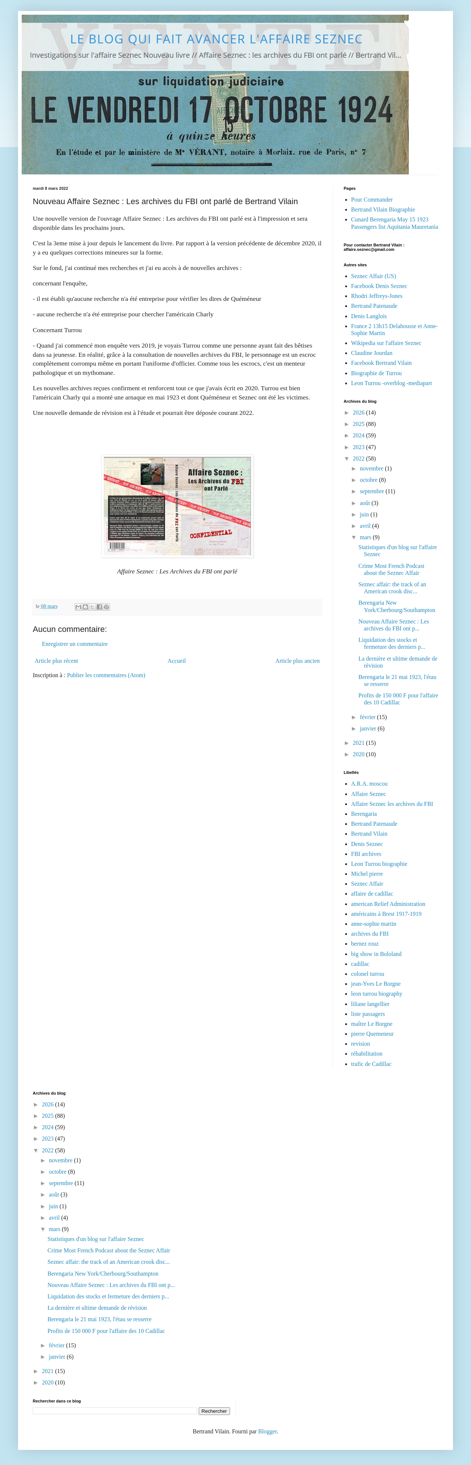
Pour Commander (372, 199)
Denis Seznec (367, 844)
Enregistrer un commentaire (75, 644)
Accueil (176, 661)
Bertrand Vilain (369, 834)
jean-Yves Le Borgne (376, 984)
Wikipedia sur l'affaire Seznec (386, 343)
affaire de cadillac (372, 893)
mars (366, 537)
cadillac (360, 964)
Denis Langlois (369, 316)
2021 (359, 743)
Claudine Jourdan (371, 353)
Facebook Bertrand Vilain (381, 363)
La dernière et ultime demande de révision (97, 1308)
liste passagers (368, 1014)
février (368, 717)
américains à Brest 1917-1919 (386, 914)
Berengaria (364, 814)
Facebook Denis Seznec (379, 286)
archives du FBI (370, 934)
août (366, 503)
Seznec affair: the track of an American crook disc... (108, 1262)
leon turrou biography (377, 994)
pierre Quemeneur (372, 1034)
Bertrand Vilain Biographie (383, 209)
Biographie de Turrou (376, 373)
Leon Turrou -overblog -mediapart (391, 383)
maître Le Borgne (372, 1024)
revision (360, 1044)
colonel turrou (367, 974)
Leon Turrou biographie (379, 864)
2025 (359, 424)
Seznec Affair (367, 884)
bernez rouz (365, 943)
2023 (359, 447)
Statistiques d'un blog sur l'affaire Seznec (95, 1239)
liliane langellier (370, 1004)
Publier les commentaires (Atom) (106, 675)
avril (366, 526)
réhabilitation (366, 1053)
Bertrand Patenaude (374, 306)
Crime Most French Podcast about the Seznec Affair (108, 1250)
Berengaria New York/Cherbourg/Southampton (102, 1273)
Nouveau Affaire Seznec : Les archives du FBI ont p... (111, 1285)
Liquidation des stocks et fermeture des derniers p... (108, 1296)
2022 (359, 458)
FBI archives (366, 854)
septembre (373, 491)
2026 (359, 412)
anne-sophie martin (373, 924)
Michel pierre (367, 874)
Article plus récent (56, 661)
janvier (369, 728)
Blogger (267, 1431)
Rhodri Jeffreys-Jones (377, 296)
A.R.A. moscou (369, 783)
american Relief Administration (388, 904)
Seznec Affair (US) (373, 276)
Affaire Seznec (368, 794)
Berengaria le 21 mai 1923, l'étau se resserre (99, 1319)
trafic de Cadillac (371, 1064)
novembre (372, 468)
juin (365, 514)
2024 (359, 435)
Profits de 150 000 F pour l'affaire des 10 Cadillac (106, 1331)
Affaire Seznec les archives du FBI (392, 804)
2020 (359, 754)
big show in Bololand (376, 954)
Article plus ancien (297, 661)
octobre (369, 480)
